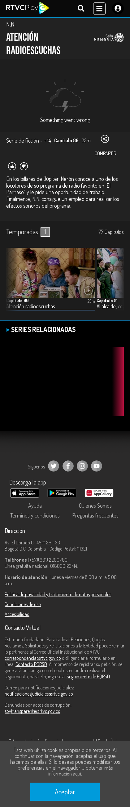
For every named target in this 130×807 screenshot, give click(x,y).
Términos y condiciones (35, 515)
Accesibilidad (17, 614)
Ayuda (35, 505)
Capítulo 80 (17, 300)
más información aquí (80, 771)
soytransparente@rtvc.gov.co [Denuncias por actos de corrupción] (32, 711)
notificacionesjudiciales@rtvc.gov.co (39, 694)
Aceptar (65, 791)
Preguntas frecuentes (95, 515)
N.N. (10, 24)
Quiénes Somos (95, 505)
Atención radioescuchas (30, 306)
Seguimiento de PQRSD (88, 676)
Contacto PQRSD (31, 664)
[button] (116, 284)
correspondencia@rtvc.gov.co (33, 658)
